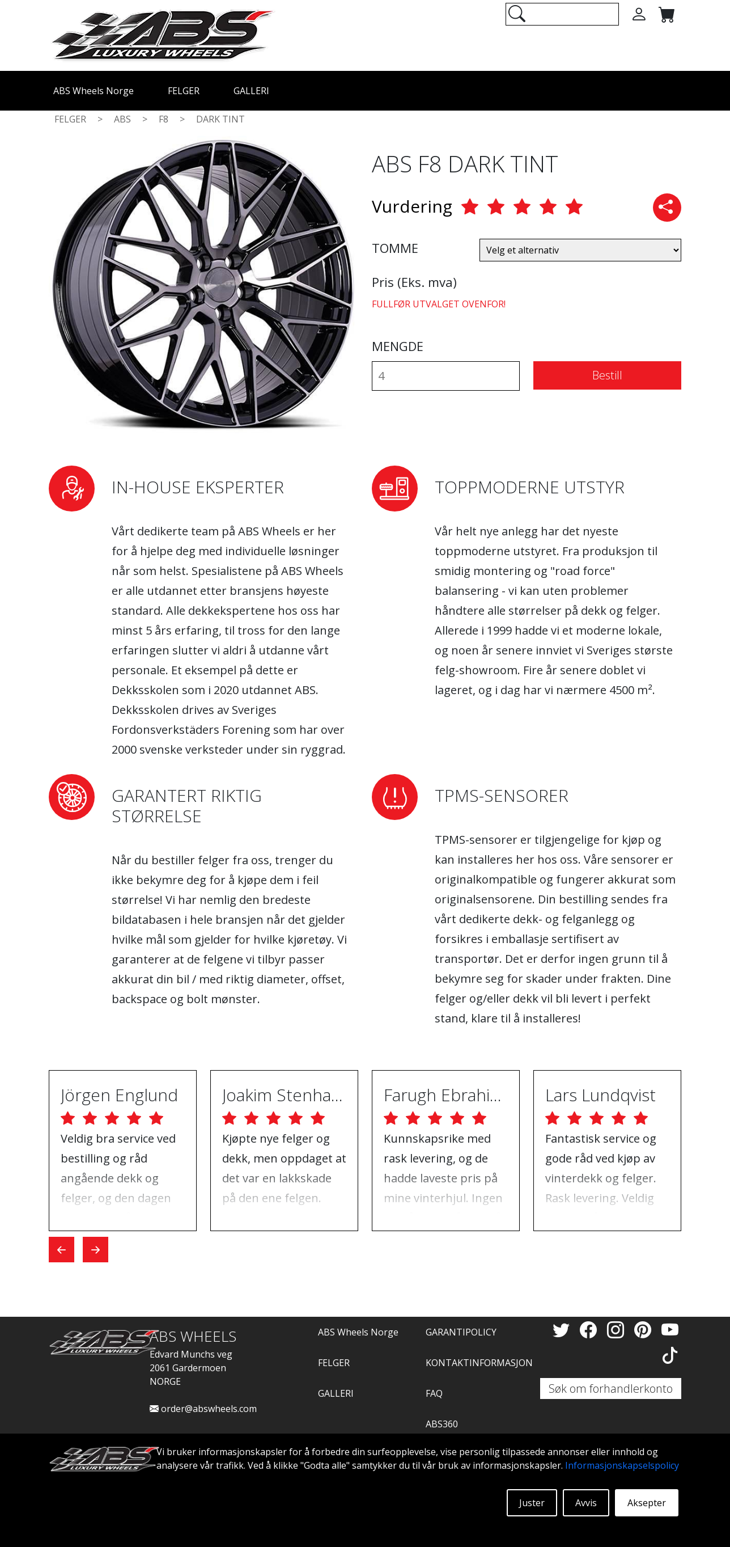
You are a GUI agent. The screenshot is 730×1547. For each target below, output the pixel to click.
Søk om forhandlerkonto (610, 1388)
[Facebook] (590, 1329)
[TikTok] (670, 1355)
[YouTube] (670, 1329)
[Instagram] (617, 1329)
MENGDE (397, 345)
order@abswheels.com (203, 1408)
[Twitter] (563, 1329)
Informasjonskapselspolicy (622, 1465)
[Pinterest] (645, 1329)
